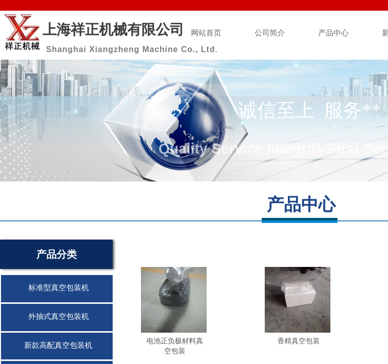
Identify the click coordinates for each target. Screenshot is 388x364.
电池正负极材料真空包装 (175, 346)
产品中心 (333, 33)
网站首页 (206, 33)
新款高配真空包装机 (58, 345)
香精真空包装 (298, 341)
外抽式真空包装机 (58, 316)
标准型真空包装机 (58, 288)
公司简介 (270, 33)
